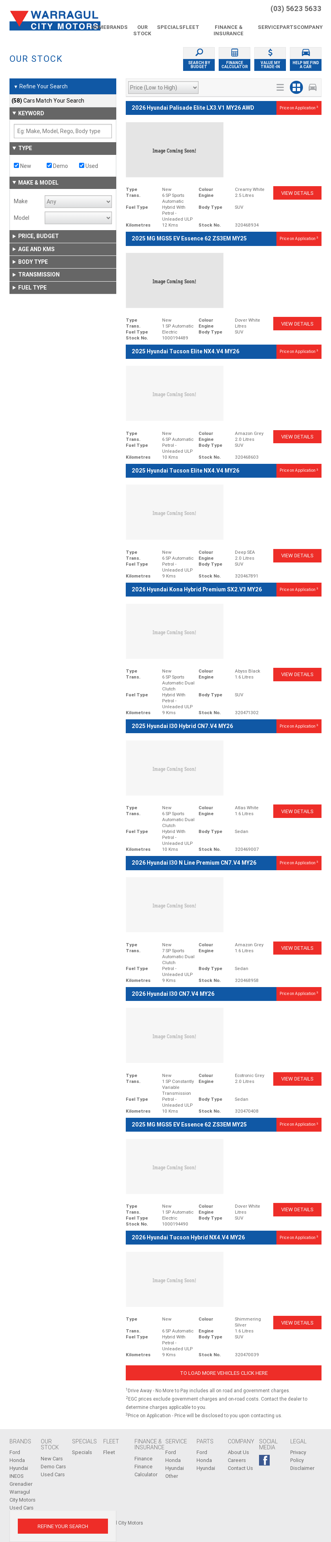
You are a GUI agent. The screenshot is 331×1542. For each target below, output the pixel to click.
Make (21, 201)
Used (88, 166)
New (22, 166)
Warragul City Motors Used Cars (22, 1500)
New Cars (52, 1458)
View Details (297, 193)
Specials (82, 1452)
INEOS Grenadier (20, 1480)
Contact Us (240, 1468)
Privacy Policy (298, 1456)
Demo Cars (53, 1466)
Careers (237, 1460)
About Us (238, 1452)
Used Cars (53, 1474)
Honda (17, 1460)
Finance (143, 1458)
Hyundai (18, 1468)
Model (21, 217)
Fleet (109, 1452)
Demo (57, 166)
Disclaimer (302, 1468)
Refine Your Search (40, 87)
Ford (14, 1452)
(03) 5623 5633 (296, 9)
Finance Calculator (145, 1470)
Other (171, 1476)
